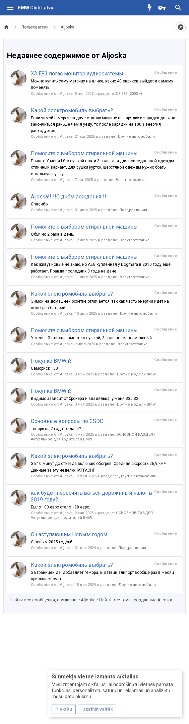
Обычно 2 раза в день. (52, 234)
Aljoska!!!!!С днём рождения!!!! (69, 196)
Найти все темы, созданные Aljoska (135, 599)
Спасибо (39, 204)
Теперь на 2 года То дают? (56, 428)
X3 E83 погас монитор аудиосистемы (77, 73)
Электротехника (130, 180)
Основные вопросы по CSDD (67, 421)
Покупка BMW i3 (51, 361)
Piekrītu (63, 709)
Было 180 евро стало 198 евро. (60, 507)
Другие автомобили (136, 136)
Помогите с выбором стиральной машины (84, 153)
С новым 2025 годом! (51, 542)
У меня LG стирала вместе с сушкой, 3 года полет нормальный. (92, 338)
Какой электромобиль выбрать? (72, 110)
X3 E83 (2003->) (129, 94)
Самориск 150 (44, 368)
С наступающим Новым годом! (70, 534)
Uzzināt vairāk (97, 709)
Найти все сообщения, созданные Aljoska (53, 599)
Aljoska (66, 94)
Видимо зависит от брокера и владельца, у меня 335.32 (84, 398)
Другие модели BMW (136, 374)
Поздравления (133, 210)
